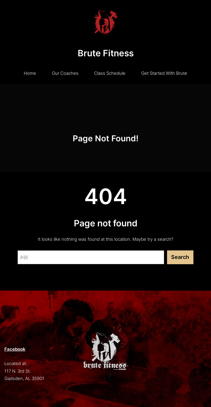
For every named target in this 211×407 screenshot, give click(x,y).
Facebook (14, 349)
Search (180, 257)
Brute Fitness (106, 53)
